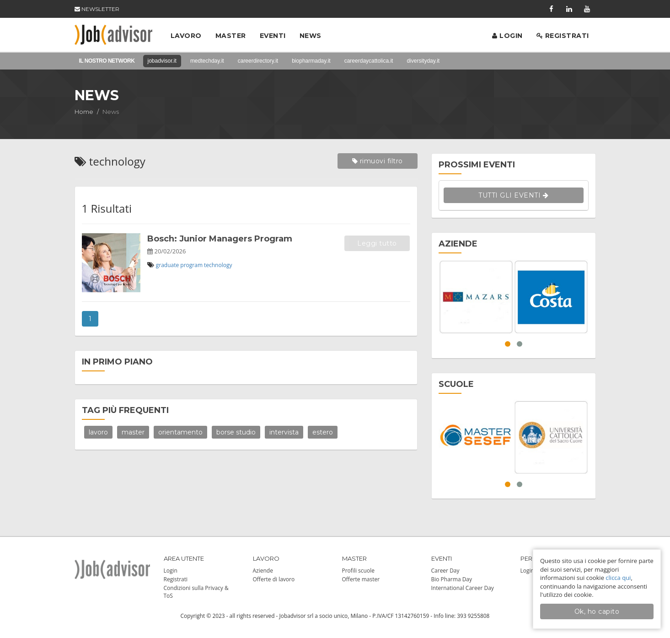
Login (507, 36)
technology (218, 265)
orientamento (180, 432)
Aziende (263, 570)
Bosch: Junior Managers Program (219, 239)
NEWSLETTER (97, 8)
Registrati (562, 36)
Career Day (445, 570)
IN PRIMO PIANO (117, 362)
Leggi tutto (377, 243)
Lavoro (186, 36)
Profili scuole (358, 570)
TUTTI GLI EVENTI (513, 195)
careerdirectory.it (258, 61)
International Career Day (462, 588)
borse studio (236, 432)
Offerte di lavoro (274, 579)
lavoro (98, 432)
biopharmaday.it (311, 61)
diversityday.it (423, 61)
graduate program (179, 265)
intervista (284, 432)
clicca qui (618, 578)
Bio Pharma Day (451, 579)
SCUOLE (456, 384)
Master (230, 36)
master (133, 432)
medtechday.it (207, 61)
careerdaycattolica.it (368, 61)
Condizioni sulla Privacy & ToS (196, 592)
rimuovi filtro (377, 161)
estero (322, 432)
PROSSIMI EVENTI (477, 165)
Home (84, 111)
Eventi (273, 36)
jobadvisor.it (162, 61)
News (311, 36)
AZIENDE (458, 244)
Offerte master (361, 579)
